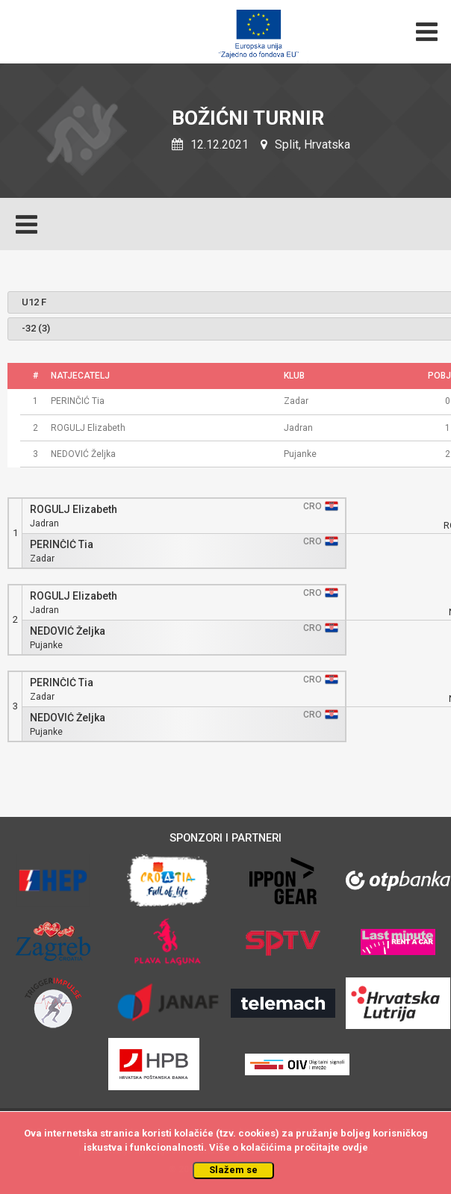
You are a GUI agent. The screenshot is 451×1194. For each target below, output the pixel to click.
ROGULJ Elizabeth (73, 509)
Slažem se (233, 1169)
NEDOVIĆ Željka (67, 631)
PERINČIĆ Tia (61, 544)
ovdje (355, 1147)
